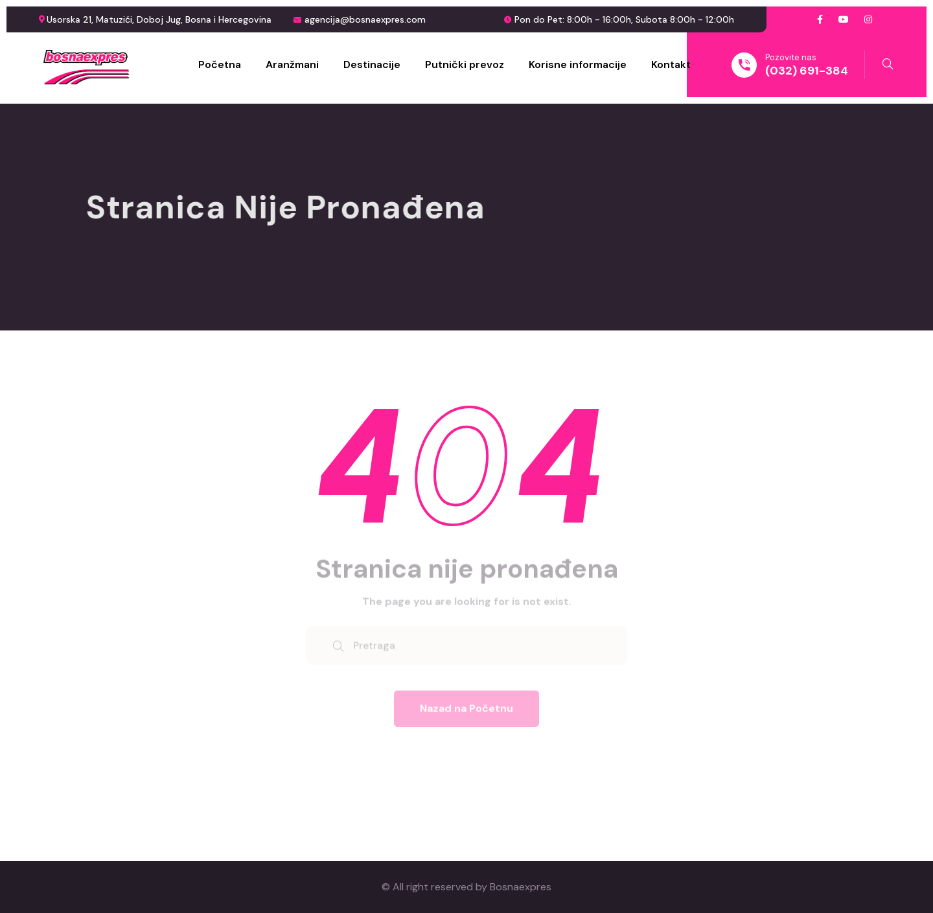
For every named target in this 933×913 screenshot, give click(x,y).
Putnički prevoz (464, 64)
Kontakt (671, 64)
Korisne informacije (578, 64)
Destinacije (371, 64)
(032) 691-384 (806, 70)
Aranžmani (292, 64)
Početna (219, 64)
